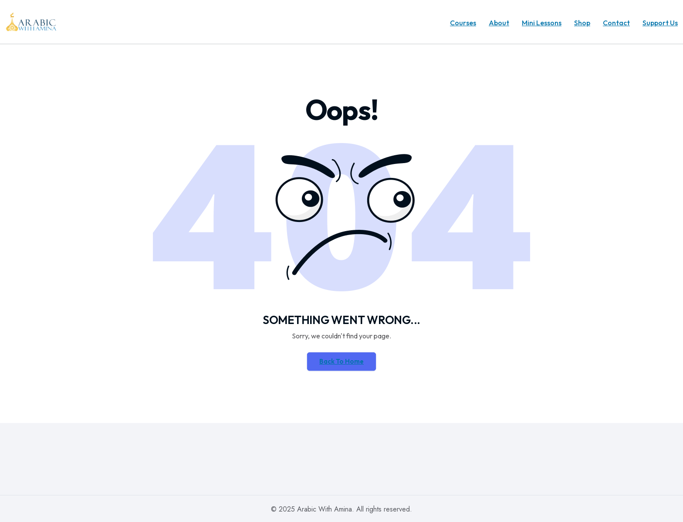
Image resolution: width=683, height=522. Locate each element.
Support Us (660, 22)
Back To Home (341, 361)
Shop (582, 22)
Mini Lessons (541, 22)
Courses (463, 22)
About (499, 22)
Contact (616, 22)
